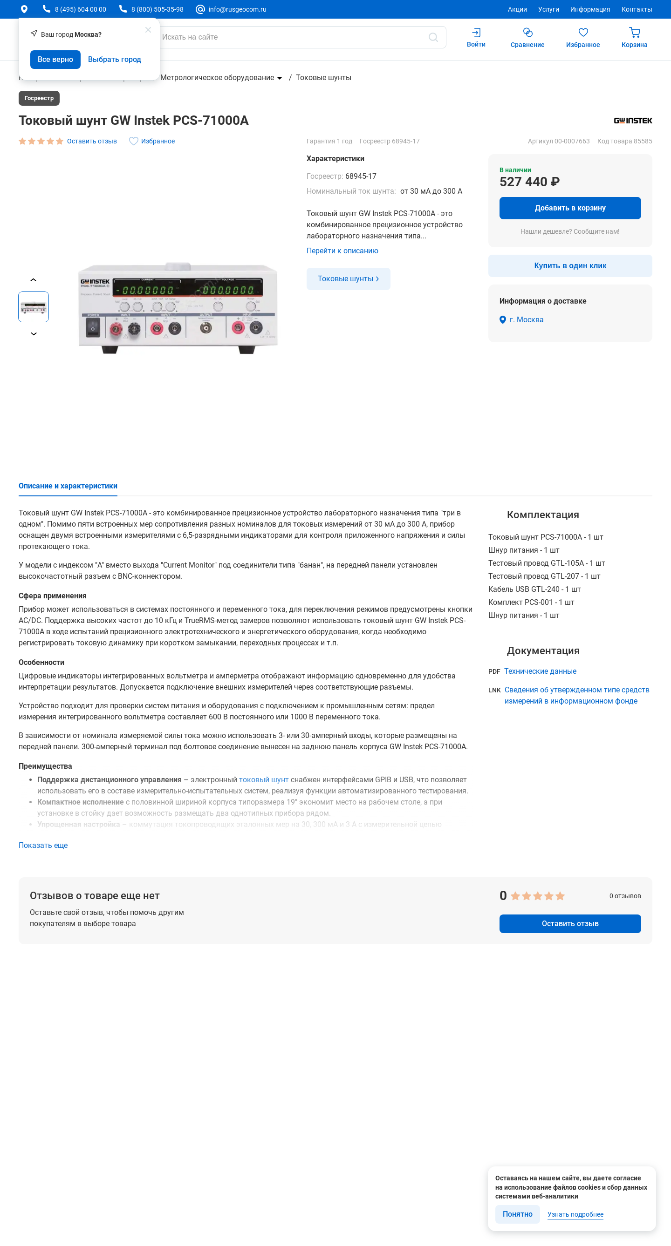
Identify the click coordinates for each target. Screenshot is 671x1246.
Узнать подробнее (575, 1214)
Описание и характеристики (68, 485)
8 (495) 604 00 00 (80, 9)
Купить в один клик (570, 266)
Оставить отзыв (570, 923)
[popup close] (148, 30)
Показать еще (43, 845)
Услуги (548, 9)
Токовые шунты (323, 77)
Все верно (55, 59)
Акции (517, 9)
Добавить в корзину (570, 207)
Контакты (637, 9)
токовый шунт (264, 779)
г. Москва (527, 319)
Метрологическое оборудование (217, 77)
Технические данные (540, 671)
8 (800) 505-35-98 (157, 9)
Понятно (518, 1214)
